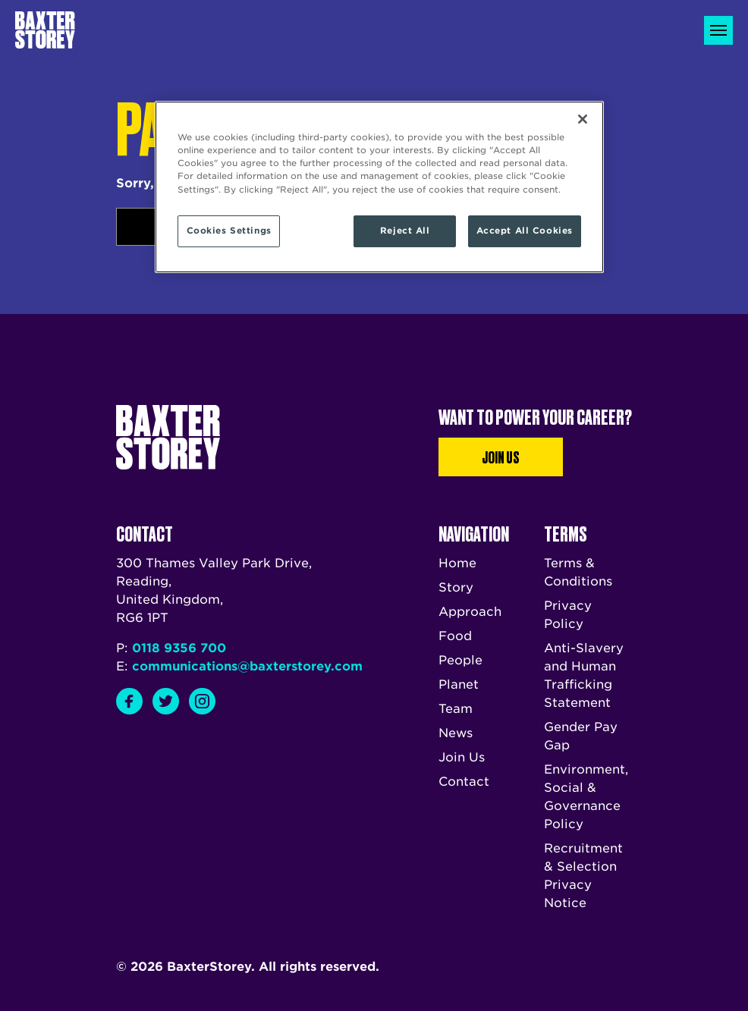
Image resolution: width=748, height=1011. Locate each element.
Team (455, 709)
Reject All (405, 230)
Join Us (501, 456)
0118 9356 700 (179, 648)
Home (457, 563)
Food (455, 636)
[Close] (582, 119)
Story (455, 587)
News (455, 733)
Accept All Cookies (524, 230)
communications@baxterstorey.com (247, 666)
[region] (379, 186)
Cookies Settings (229, 230)
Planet (458, 684)
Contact (463, 781)
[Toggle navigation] (718, 30)
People (460, 660)
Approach (469, 611)
